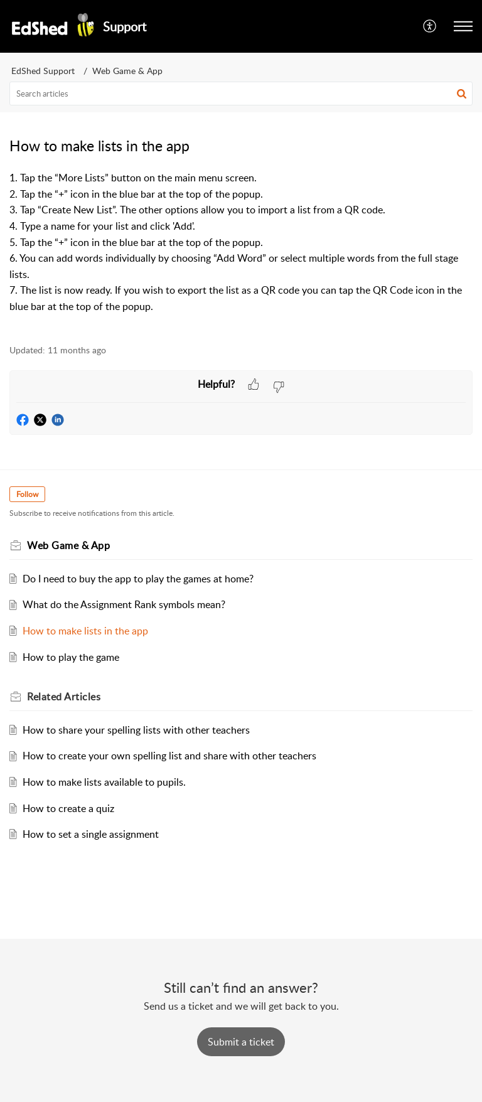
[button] (430, 26)
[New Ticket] (241, 1042)
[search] (241, 93)
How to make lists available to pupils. (104, 782)
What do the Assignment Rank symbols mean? (124, 604)
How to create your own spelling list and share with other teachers (169, 755)
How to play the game (71, 657)
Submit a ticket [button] (241, 1042)
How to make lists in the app (85, 631)
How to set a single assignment (91, 834)
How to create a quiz (68, 808)
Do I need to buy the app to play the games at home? (138, 579)
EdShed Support (43, 71)
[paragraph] (241, 250)
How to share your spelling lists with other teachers (136, 730)
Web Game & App (127, 71)
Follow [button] (27, 494)
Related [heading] (63, 696)
